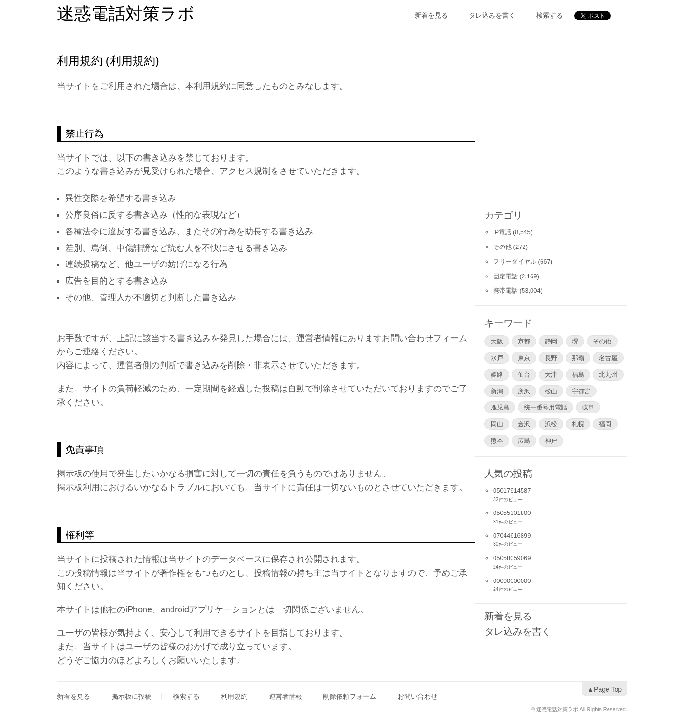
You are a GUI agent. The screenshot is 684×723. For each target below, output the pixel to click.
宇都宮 (581, 391)
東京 (524, 357)
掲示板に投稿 (132, 696)
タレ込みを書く (492, 15)
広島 (524, 440)
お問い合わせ (417, 696)
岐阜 (588, 407)
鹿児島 (500, 407)
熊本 (497, 440)
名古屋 (608, 357)
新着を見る (431, 15)
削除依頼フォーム (349, 696)
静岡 (551, 341)
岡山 (497, 423)
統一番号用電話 (545, 407)
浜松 (551, 423)
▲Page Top (604, 689)
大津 (551, 374)
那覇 (578, 357)
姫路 (497, 374)
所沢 (524, 391)
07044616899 (512, 535)
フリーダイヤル (514, 261)
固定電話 (505, 276)
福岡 (605, 423)
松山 (551, 391)
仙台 (524, 374)
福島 (578, 374)
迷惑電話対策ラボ (126, 13)
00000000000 (512, 580)
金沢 (524, 423)
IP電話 (502, 232)
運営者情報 (285, 696)
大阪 (497, 341)
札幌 (578, 423)
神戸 (551, 440)
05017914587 (512, 490)
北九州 (608, 374)
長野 (551, 357)
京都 (524, 341)
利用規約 (234, 696)
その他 (502, 246)
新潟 (497, 391)
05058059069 (512, 557)
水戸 (497, 357)
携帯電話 (505, 290)
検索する (549, 15)
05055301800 (512, 512)
